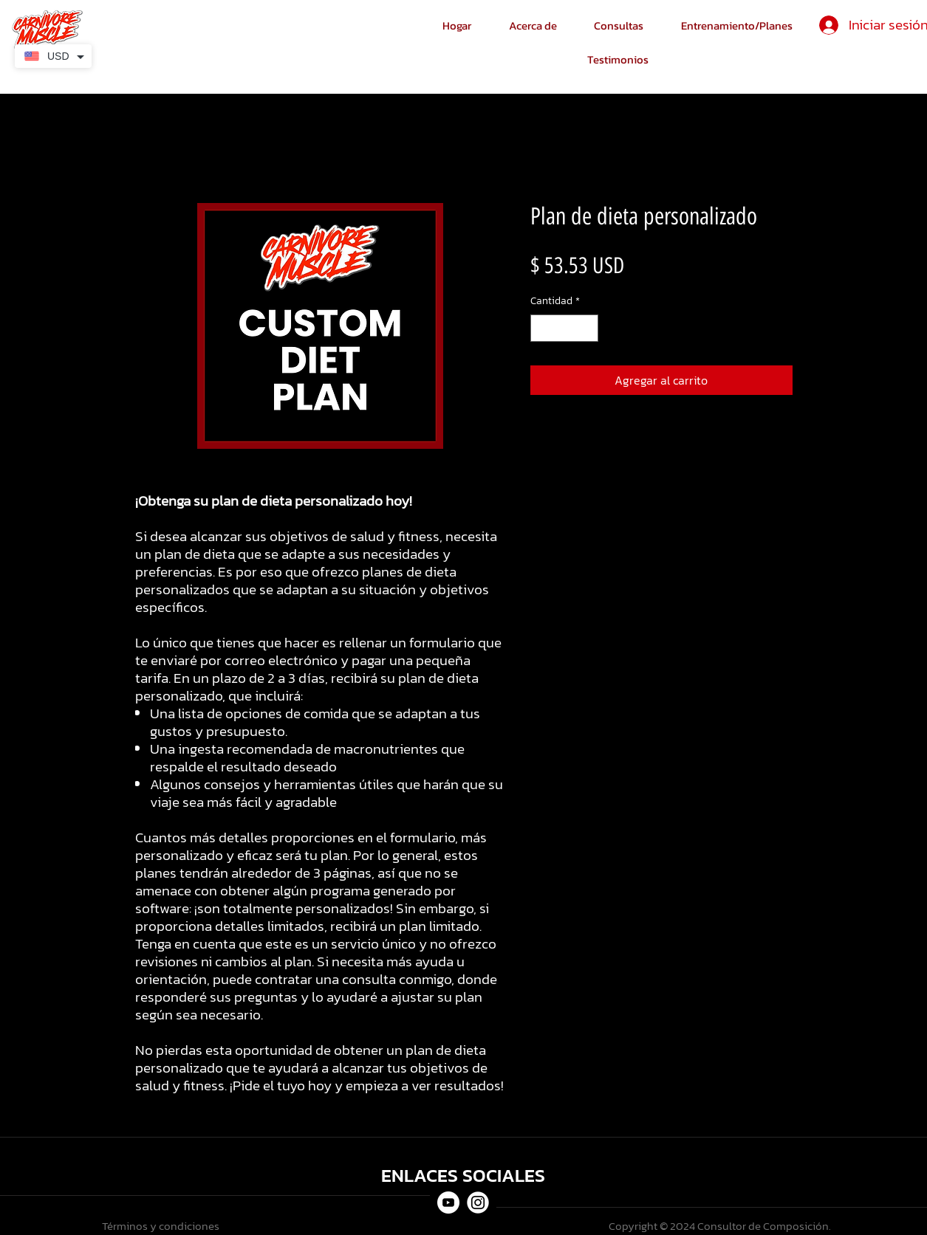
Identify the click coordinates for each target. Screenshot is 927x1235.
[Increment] (587, 328)
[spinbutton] (564, 328)
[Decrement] (542, 328)
